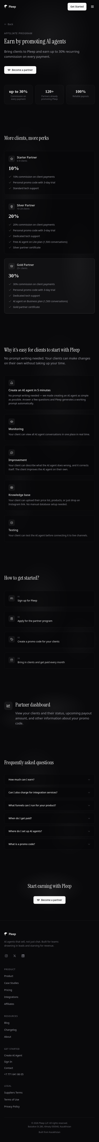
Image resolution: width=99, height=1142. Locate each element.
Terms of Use (11, 1099)
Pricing (8, 990)
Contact (8, 1068)
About (7, 1036)
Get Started (77, 6)
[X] (14, 956)
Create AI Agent (13, 1055)
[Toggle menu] (92, 6)
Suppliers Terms (13, 1092)
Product (8, 976)
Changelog (10, 1029)
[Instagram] (6, 956)
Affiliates (9, 1004)
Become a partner (20, 70)
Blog (6, 1022)
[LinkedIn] (23, 956)
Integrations (11, 997)
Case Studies (11, 983)
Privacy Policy (12, 1106)
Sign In (8, 1061)
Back (8, 24)
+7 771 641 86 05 (14, 1074)
